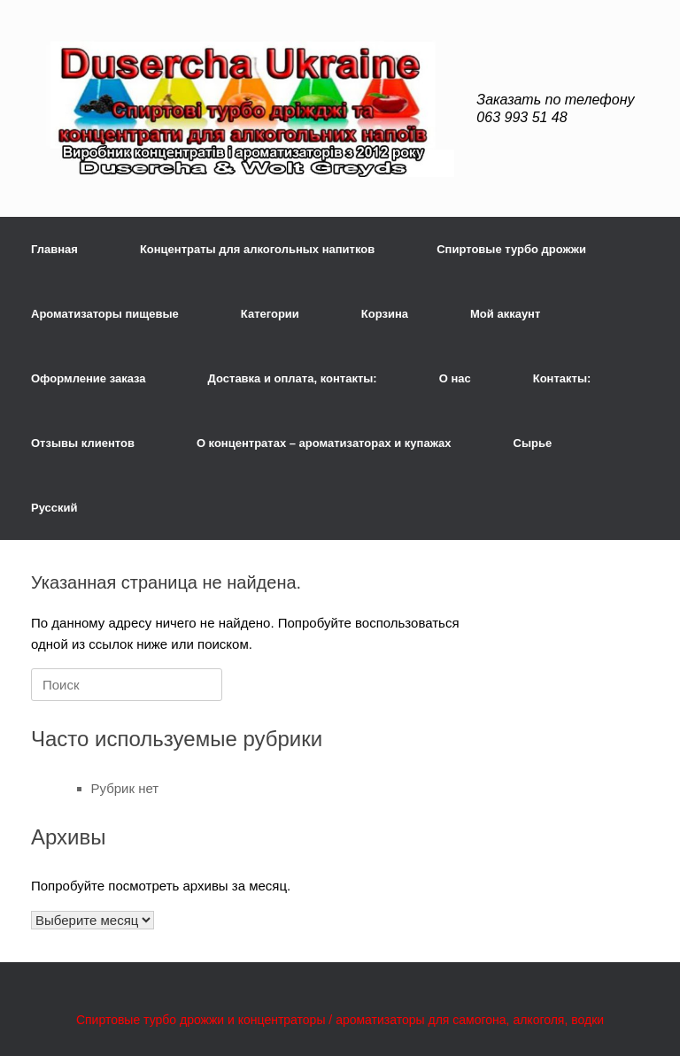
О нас (455, 378)
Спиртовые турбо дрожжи (511, 249)
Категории (270, 313)
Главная (54, 249)
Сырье (533, 443)
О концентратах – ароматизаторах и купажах (324, 443)
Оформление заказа (88, 378)
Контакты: (562, 378)
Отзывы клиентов (83, 443)
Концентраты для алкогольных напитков (257, 249)
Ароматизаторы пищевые (105, 313)
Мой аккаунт (505, 313)
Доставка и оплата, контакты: (292, 378)
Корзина (384, 313)
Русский (54, 507)
